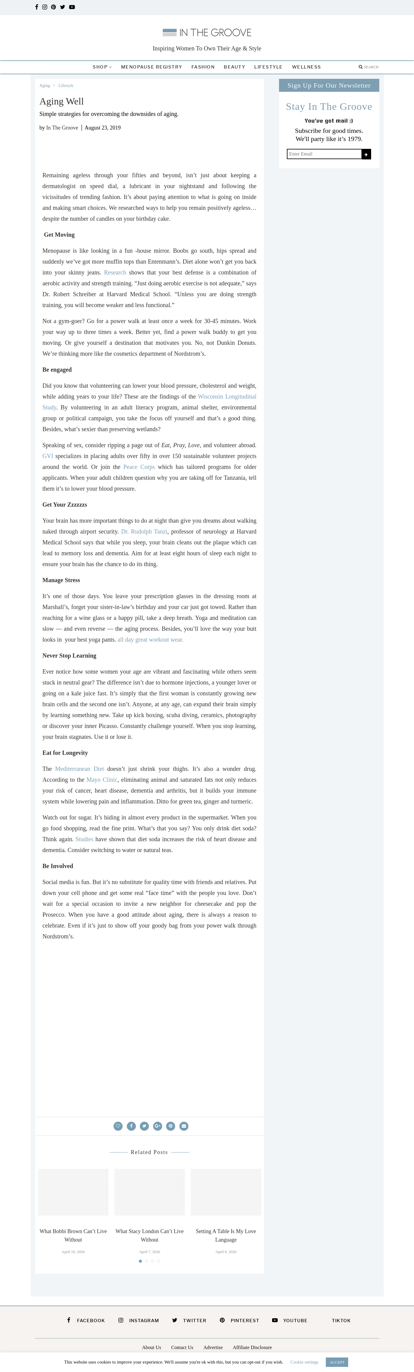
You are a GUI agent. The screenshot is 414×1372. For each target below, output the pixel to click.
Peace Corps (139, 466)
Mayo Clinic (101, 779)
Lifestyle (268, 67)
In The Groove (62, 128)
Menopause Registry (151, 67)
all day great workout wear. (149, 639)
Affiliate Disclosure (252, 1347)
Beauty (234, 67)
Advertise (213, 1347)
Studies (84, 839)
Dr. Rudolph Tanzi (144, 531)
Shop (100, 67)
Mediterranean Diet (79, 768)
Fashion (203, 67)
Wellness (306, 67)
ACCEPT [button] (337, 1362)
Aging (45, 85)
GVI (48, 456)
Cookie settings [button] (304, 1362)
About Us (151, 1347)
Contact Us (182, 1347)
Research (115, 272)
